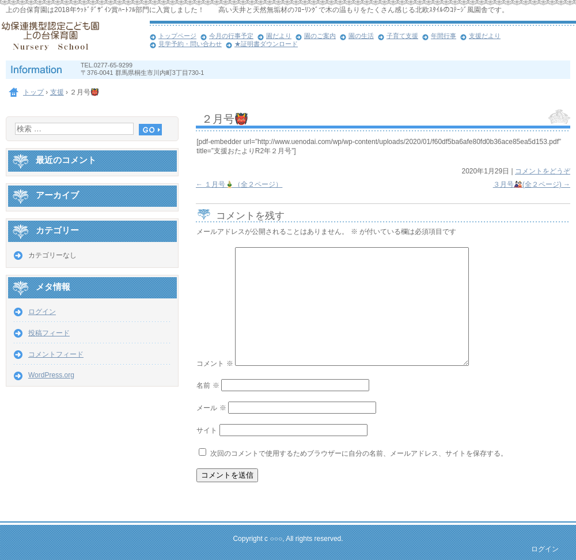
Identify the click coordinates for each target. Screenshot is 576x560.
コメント (214, 364)
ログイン (42, 312)
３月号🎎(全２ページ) (531, 184)
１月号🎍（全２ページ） (239, 184)
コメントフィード (56, 354)
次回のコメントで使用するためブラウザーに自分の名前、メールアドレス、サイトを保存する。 (358, 453)
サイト (206, 430)
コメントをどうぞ (542, 171)
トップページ (177, 35)
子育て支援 (402, 35)
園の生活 (361, 35)
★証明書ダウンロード (266, 43)
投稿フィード (49, 333)
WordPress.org (51, 375)
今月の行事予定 (231, 35)
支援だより (485, 35)
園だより (278, 35)
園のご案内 (320, 35)
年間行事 (443, 35)
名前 (207, 385)
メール (211, 408)
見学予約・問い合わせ (190, 43)
